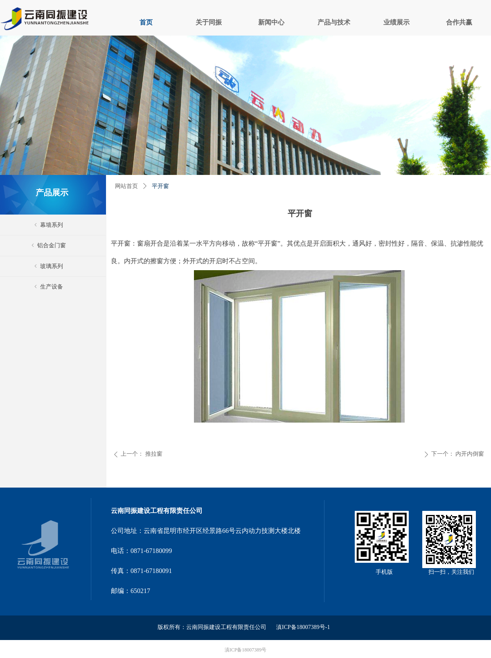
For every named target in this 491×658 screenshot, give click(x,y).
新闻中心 (271, 22)
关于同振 (209, 22)
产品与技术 (334, 22)
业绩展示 (396, 22)
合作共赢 (459, 22)
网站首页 (126, 186)
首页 (146, 22)
